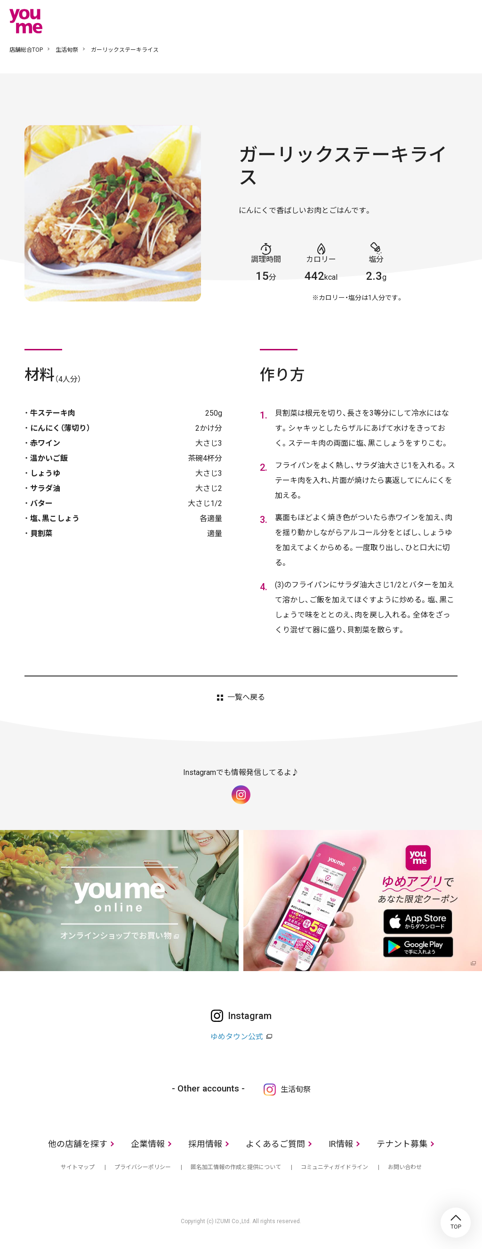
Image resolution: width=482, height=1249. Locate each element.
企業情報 (148, 1144)
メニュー (465, 21)
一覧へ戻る (246, 697)
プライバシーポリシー (142, 1167)
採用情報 (205, 1144)
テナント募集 (402, 1144)
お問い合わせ (405, 1167)
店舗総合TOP (26, 50)
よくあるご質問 (275, 1144)
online (437, 21)
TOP (456, 1223)
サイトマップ (78, 1167)
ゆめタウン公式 (236, 1036)
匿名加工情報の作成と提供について (236, 1167)
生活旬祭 (67, 50)
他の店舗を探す (77, 1144)
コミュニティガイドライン (334, 1167)
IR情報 (341, 1144)
